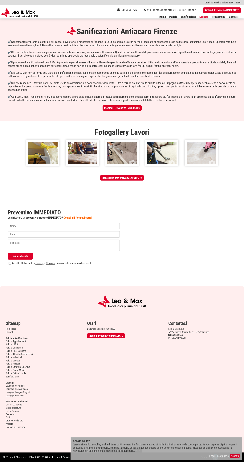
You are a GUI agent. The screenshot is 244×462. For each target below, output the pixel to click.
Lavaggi (204, 16)
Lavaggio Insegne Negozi (18, 392)
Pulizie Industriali (14, 357)
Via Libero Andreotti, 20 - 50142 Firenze (171, 10)
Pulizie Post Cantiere (16, 350)
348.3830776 (127, 10)
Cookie (66, 457)
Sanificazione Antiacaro (17, 389)
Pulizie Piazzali (13, 363)
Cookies (50, 263)
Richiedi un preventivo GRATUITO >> (122, 178)
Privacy (39, 263)
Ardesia (9, 423)
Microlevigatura (13, 407)
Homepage (11, 328)
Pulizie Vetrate (13, 360)
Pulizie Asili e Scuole (16, 373)
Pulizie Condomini (14, 347)
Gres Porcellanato (14, 420)
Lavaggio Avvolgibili (15, 385)
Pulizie (173, 16)
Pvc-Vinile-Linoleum (15, 427)
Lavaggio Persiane (14, 395)
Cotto (8, 417)
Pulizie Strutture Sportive (18, 366)
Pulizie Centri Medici (16, 370)
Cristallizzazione (14, 404)
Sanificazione (188, 16)
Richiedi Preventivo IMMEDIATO (222, 10)
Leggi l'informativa (219, 455)
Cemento (10, 414)
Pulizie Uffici (12, 344)
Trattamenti (219, 16)
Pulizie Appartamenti (16, 341)
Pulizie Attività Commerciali (19, 354)
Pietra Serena (12, 411)
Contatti (233, 16)
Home (162, 16)
